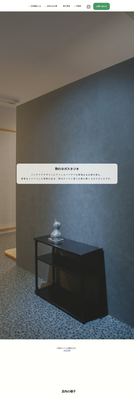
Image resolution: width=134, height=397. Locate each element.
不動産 (78, 6)
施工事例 (66, 6)
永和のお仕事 (52, 6)
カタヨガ (67, 350)
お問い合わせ (101, 6)
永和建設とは (36, 6)
